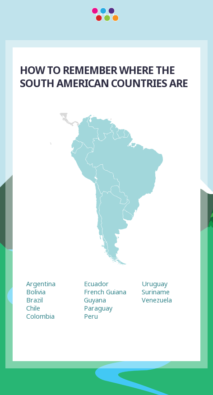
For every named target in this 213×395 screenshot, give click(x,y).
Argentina (41, 283)
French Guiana (105, 292)
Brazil (34, 300)
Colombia (40, 316)
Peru (91, 316)
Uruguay (154, 283)
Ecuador (96, 283)
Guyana (95, 300)
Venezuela (157, 300)
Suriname (156, 292)
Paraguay (98, 308)
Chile (33, 308)
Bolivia (36, 292)
